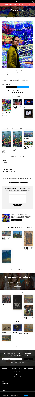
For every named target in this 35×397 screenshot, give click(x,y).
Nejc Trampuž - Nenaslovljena (15, 107)
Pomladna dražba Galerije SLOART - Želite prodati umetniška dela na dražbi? (17, 4)
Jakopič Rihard (26, 333)
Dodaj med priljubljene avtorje (12, 90)
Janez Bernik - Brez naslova (26, 248)
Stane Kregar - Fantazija (4, 238)
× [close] (33, 4)
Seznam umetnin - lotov (17, 269)
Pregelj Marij (4, 304)
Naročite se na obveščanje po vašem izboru (17, 362)
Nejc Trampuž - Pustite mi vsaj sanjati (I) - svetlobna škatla (26, 148)
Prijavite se (12, 182)
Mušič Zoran (4, 332)
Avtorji (8, 17)
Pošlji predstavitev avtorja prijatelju (22, 90)
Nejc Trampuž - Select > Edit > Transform (4, 113)
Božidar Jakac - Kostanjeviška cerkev (15, 240)
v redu (26, 395)
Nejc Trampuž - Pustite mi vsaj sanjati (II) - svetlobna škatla (4, 150)
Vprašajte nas (17, 204)
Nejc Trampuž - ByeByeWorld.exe (26, 107)
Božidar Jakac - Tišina (4, 265)
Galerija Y (17, 377)
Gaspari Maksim (25, 318)
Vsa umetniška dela (17, 124)
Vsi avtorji (17, 346)
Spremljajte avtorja (17, 220)
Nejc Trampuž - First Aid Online (26, 119)
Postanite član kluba (22, 182)
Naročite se (28, 359)
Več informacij (17, 285)
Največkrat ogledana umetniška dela (17, 156)
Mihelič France (4, 342)
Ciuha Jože (15, 332)
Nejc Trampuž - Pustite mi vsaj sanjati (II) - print (15, 149)
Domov (3, 17)
